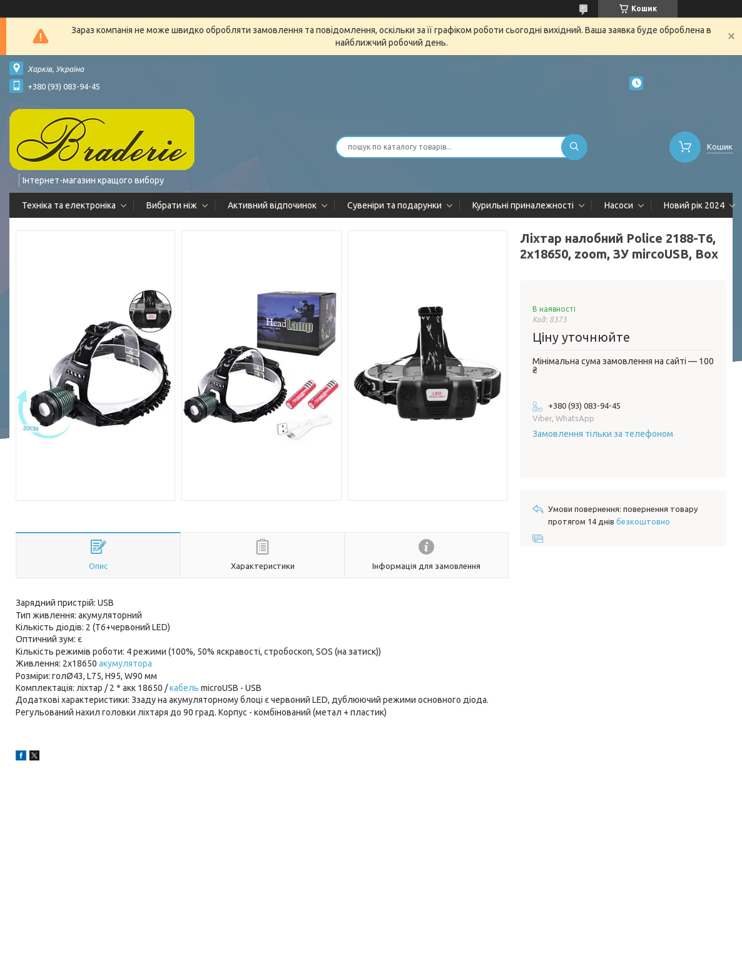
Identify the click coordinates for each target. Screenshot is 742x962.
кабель (184, 688)
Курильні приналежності (523, 205)
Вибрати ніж (171, 205)
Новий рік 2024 (694, 205)
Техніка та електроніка (69, 205)
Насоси (618, 205)
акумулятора (125, 663)
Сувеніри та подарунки (394, 205)
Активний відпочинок (272, 205)
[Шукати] (574, 147)
